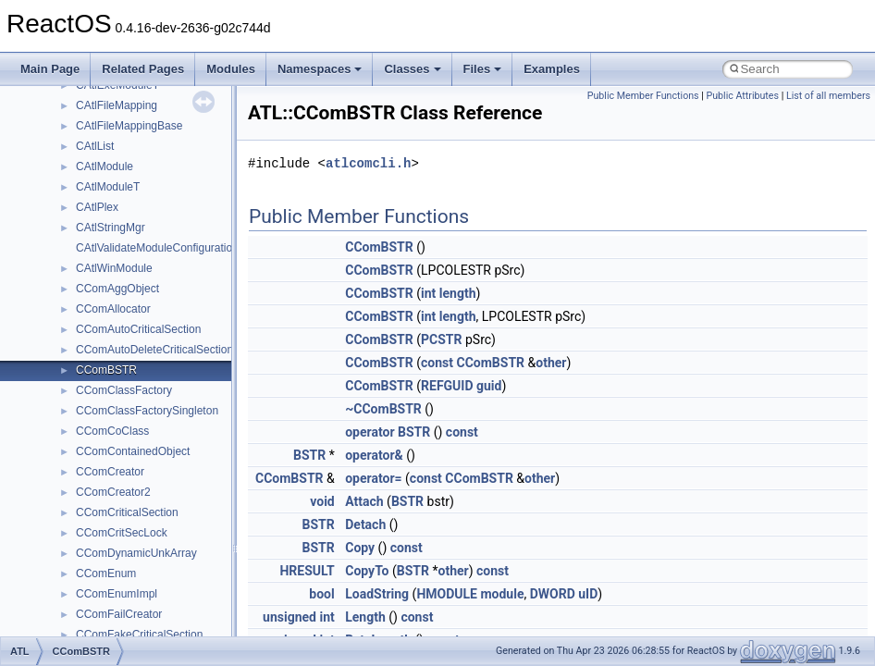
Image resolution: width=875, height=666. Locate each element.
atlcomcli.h (368, 163)
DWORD (552, 593)
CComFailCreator (119, 614)
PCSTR (441, 339)
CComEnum (106, 573)
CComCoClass (112, 431)
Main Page (50, 69)
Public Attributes (742, 96)
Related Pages (143, 69)
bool (321, 593)
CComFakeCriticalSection (139, 634)
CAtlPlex (97, 207)
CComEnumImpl (116, 593)
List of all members (828, 96)
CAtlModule (104, 166)
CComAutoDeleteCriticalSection (154, 349)
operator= (373, 478)
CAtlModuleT (108, 186)
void (322, 501)
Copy (360, 547)
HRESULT (306, 570)
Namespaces (320, 69)
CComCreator (110, 471)
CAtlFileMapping (116, 105)
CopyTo (366, 570)
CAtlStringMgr (110, 227)
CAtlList (95, 146)
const (437, 362)
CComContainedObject (133, 451)
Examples (552, 69)
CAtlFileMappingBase (129, 125)
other (551, 362)
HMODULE (446, 593)
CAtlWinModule (114, 268)
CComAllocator (113, 308)
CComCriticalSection (127, 512)
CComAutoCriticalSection (138, 329)
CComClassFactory (124, 390)
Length (365, 617)
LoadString (377, 593)
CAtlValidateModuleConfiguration (157, 247)
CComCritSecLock (121, 532)
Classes (412, 69)
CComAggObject (117, 288)
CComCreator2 (113, 492)
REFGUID (447, 385)
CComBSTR (106, 370)
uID (588, 593)
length (457, 293)
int (428, 293)
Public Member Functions (643, 96)
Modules (230, 69)
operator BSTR (387, 432)
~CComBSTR (383, 408)
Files (482, 69)
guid (488, 385)
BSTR (309, 455)
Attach (364, 501)
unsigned (289, 617)
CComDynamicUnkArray (136, 553)
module (502, 593)
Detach (365, 524)
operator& (374, 455)
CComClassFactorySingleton (147, 410)
